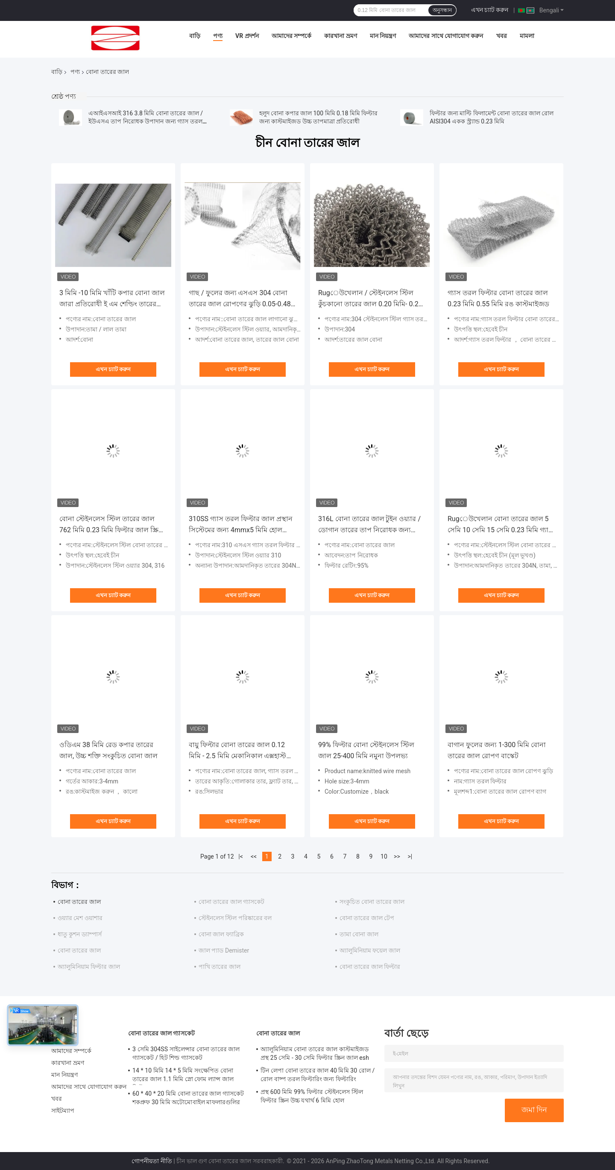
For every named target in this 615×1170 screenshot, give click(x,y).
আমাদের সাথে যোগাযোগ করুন (446, 35)
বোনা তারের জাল (79, 901)
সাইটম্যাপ (63, 1110)
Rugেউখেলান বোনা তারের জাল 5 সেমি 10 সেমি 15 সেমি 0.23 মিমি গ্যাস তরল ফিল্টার (500, 525)
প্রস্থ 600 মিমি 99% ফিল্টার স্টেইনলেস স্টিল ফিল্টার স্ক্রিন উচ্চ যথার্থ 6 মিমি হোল (312, 1096)
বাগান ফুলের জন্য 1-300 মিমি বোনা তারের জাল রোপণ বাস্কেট (497, 750)
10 (384, 856)
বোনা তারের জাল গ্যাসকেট (231, 901)
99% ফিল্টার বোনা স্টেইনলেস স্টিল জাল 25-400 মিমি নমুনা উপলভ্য (366, 750)
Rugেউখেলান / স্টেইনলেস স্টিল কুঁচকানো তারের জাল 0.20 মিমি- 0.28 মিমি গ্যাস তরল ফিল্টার (370, 299)
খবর (501, 35)
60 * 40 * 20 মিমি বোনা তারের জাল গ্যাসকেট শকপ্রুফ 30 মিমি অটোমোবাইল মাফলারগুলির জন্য (188, 1099)
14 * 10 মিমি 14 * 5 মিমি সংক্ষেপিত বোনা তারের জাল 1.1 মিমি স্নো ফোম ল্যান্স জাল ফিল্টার (183, 1076)
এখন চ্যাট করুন (490, 9)
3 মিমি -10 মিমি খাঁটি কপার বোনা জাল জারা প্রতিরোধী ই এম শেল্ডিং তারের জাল (112, 299)
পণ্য (218, 35)
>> (397, 856)
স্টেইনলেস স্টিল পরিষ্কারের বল (235, 918)
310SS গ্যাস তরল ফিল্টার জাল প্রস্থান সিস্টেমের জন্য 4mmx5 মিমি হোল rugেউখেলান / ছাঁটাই (241, 525)
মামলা (527, 35)
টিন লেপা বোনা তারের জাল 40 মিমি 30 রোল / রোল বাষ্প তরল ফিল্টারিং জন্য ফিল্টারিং (318, 1074)
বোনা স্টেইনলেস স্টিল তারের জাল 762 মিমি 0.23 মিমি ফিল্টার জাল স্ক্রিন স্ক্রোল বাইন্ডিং (111, 525)
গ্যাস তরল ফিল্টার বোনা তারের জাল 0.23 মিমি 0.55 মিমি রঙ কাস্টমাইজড (498, 298)
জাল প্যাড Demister (224, 950)
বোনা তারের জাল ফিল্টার (370, 966)
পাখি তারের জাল (219, 966)
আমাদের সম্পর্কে (291, 35)
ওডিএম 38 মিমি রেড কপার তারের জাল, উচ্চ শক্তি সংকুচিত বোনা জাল (108, 750)
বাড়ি (194, 35)
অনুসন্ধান (442, 10)
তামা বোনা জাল (359, 934)
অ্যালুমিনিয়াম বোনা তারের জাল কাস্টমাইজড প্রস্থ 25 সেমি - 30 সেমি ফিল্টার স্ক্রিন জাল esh (315, 1053)
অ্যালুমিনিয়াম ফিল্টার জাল (89, 966)
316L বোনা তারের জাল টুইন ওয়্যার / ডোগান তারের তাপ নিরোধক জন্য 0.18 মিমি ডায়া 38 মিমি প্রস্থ (369, 525)
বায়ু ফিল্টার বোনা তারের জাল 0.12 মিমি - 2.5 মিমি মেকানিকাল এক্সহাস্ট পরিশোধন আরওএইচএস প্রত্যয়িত (237, 751)
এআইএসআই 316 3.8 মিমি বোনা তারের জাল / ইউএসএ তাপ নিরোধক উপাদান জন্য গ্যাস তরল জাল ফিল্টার (145, 121)
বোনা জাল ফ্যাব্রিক (221, 934)
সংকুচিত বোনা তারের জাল (372, 901)
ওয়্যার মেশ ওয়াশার (80, 918)
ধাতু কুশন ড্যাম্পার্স (80, 934)
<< (254, 856)
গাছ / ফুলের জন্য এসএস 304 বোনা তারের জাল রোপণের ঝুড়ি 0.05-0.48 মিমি (240, 299)
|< (240, 856)
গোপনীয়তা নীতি (152, 1161)
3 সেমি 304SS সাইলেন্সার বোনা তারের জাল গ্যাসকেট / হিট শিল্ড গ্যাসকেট (186, 1053)
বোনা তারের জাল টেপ (367, 918)
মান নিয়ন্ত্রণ (383, 35)
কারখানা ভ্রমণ (340, 35)
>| (410, 856)
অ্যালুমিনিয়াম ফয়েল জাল (370, 950)
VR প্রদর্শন (247, 35)
